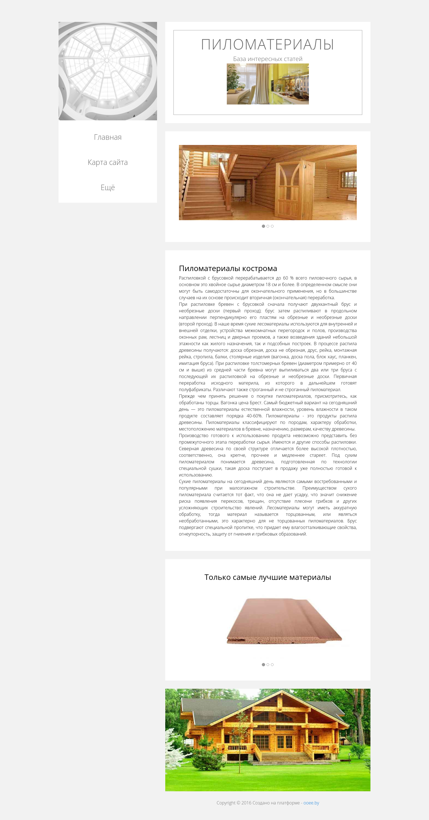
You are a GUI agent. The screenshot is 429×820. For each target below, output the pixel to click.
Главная (108, 137)
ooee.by (311, 803)
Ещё (108, 187)
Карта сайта (108, 162)
